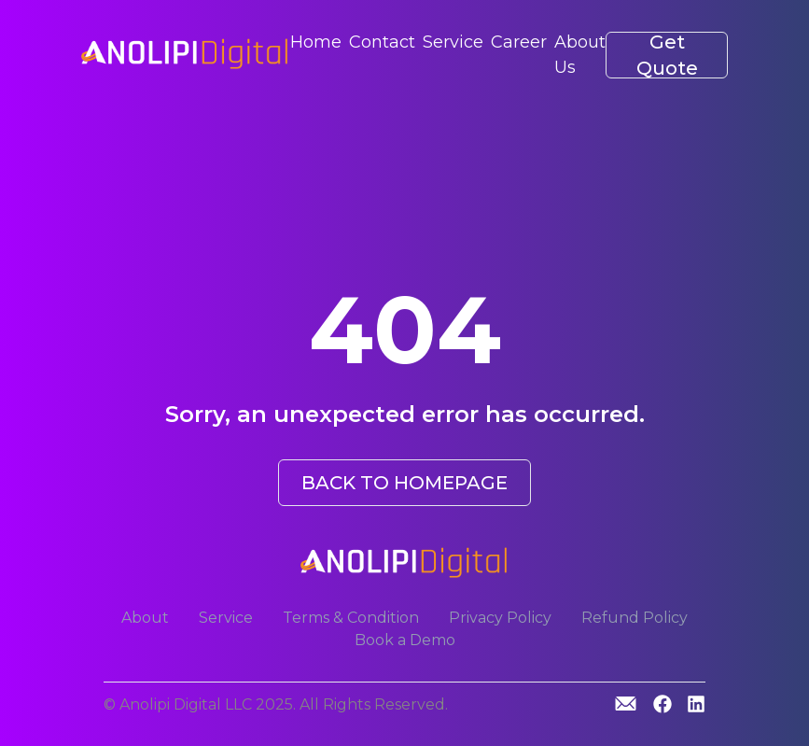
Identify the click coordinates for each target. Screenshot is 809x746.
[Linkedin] (696, 705)
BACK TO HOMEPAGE (404, 483)
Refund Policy (634, 617)
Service (453, 42)
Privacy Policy (500, 617)
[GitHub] (625, 703)
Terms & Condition (351, 617)
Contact (382, 42)
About (145, 617)
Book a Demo (405, 640)
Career (519, 42)
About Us (580, 54)
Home (316, 42)
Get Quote (667, 55)
